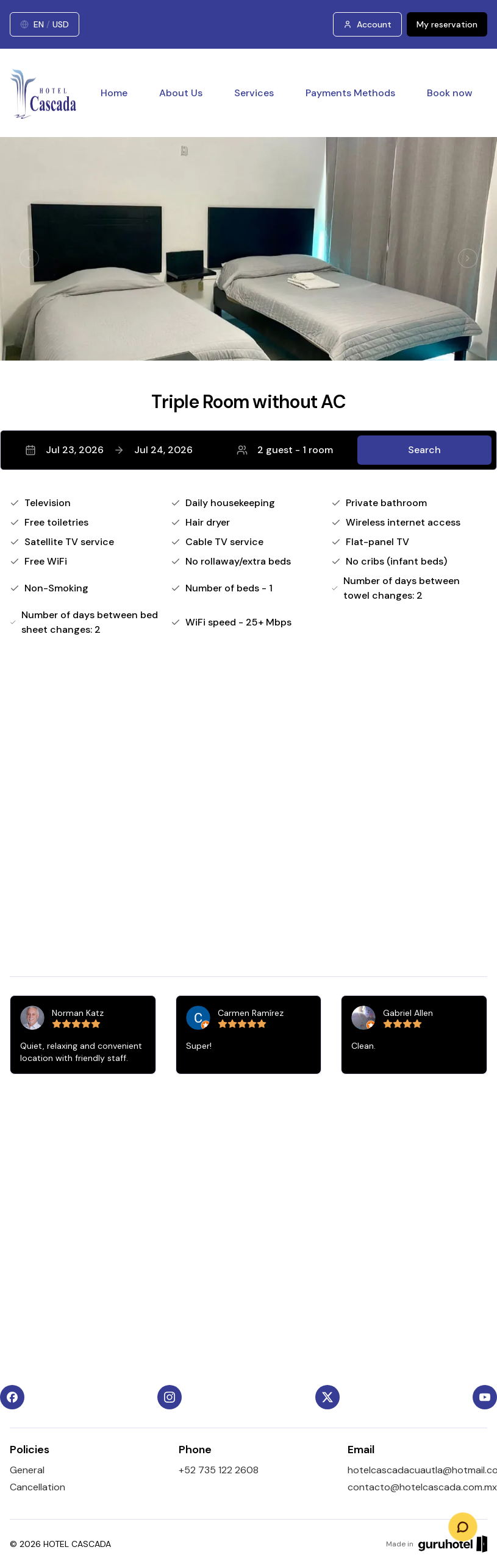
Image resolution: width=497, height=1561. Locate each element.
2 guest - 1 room (285, 449)
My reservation (447, 24)
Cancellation (37, 1487)
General (27, 1470)
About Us (180, 92)
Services (254, 92)
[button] (248, 450)
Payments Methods (350, 92)
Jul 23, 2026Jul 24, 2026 (109, 449)
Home (114, 92)
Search (424, 449)
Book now (450, 92)
